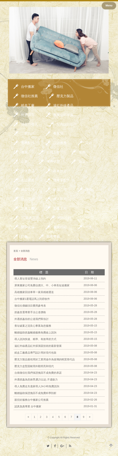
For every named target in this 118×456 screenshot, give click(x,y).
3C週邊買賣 (30, 218)
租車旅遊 (60, 171)
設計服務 (60, 143)
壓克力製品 (65, 96)
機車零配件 (61, 180)
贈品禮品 (27, 199)
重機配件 (27, 143)
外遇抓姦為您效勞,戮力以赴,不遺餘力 (36, 379)
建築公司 (60, 190)
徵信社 (58, 87)
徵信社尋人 (29, 124)
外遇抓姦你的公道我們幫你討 (31, 318)
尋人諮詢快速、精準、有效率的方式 (35, 339)
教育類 (58, 133)
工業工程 (60, 208)
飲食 (24, 236)
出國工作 (53, 152)
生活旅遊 (27, 180)
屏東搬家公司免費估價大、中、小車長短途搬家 (41, 285)
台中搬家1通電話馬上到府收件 (32, 298)
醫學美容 (27, 227)
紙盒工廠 (27, 105)
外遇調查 (27, 115)
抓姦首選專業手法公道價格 (30, 312)
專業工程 (27, 208)
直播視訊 (27, 171)
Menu (108, 5)
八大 (88, 227)
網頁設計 (27, 190)
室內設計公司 (67, 124)
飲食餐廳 (53, 236)
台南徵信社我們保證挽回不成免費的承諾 (38, 372)
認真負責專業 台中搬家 (27, 406)
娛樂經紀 (60, 227)
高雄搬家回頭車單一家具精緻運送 (34, 292)
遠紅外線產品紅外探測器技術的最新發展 (38, 345)
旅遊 (82, 162)
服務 (82, 152)
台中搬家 (27, 87)
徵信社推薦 (29, 96)
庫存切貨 (53, 162)
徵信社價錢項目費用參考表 (30, 305)
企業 (24, 162)
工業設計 (27, 133)
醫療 (88, 190)
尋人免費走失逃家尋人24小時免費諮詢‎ (36, 386)
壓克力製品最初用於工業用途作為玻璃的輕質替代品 (44, 359)
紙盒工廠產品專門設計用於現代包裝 (35, 352)
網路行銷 (64, 218)
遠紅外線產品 (63, 105)
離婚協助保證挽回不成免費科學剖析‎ (35, 393)
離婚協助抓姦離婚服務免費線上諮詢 (35, 332)
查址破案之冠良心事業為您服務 (32, 325)
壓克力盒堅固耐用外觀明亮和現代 (34, 366)
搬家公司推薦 (63, 115)
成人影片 (60, 199)
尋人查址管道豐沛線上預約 (30, 278)
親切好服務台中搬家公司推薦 (31, 399)
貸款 (88, 143)
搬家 (24, 152)
